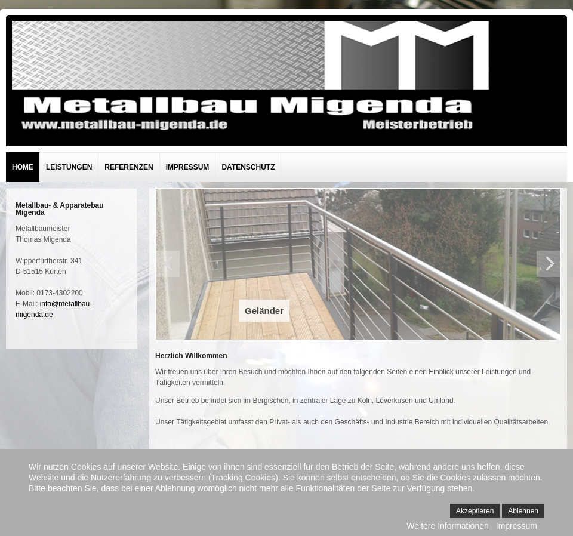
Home (22, 167)
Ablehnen (523, 511)
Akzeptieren (475, 511)
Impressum (188, 167)
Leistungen (69, 167)
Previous (168, 264)
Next (548, 264)
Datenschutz (248, 167)
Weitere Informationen (447, 526)
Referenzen (128, 167)
